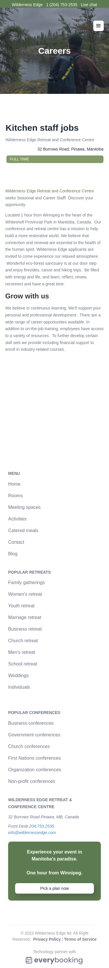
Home (14, 484)
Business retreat (25, 629)
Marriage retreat (24, 617)
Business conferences (31, 723)
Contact (16, 542)
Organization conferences (34, 769)
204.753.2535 (41, 826)
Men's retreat (21, 652)
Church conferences (29, 746)
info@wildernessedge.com (32, 832)
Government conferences (34, 734)
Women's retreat (25, 594)
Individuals (19, 687)
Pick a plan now (54, 888)
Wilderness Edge (27, 4)
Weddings (18, 675)
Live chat (89, 4)
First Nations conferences (34, 758)
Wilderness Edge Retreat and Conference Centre (49, 191)
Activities (17, 518)
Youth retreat (21, 605)
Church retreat (23, 640)
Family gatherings (26, 582)
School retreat (22, 663)
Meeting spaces (24, 507)
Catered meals (23, 530)
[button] (98, 26)
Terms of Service (80, 939)
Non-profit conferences (31, 781)
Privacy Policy (47, 939)
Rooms (15, 495)
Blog (12, 553)
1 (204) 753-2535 (61, 4)
